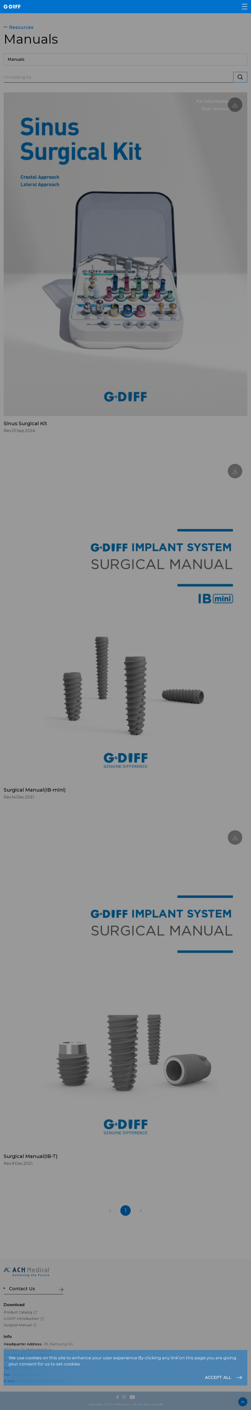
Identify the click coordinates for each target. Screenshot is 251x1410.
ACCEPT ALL (218, 1377)
